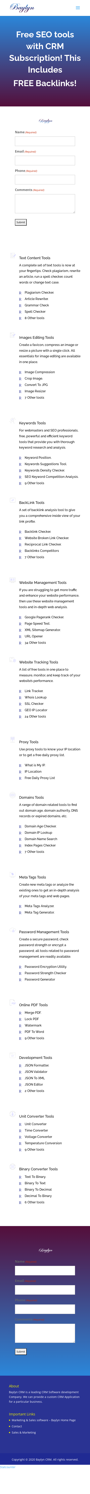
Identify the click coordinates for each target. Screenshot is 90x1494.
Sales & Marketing (24, 1432)
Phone (26, 170)
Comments (29, 190)
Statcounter (8, 1467)
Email (25, 151)
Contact (17, 1426)
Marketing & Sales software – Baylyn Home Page (44, 1420)
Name (26, 132)
